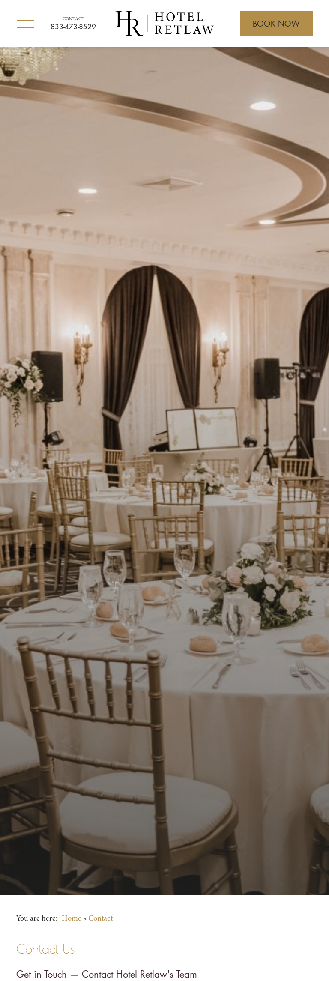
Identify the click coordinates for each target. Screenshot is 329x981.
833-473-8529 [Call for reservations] (73, 26)
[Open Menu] (25, 23)
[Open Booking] (276, 23)
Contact (73, 19)
